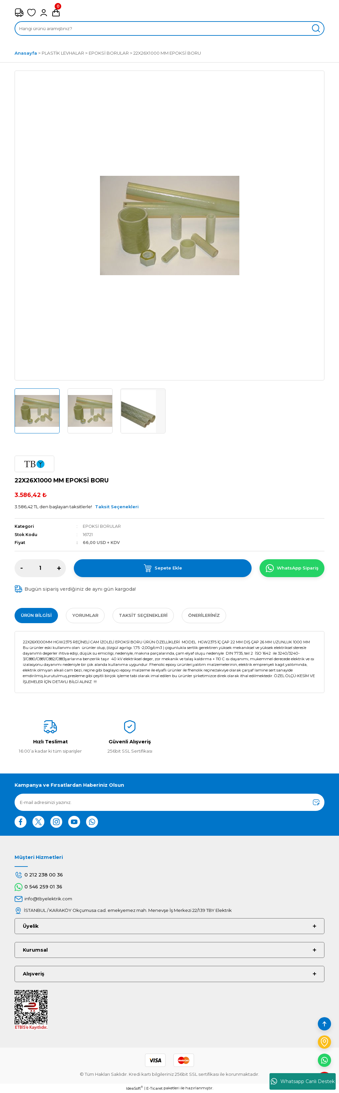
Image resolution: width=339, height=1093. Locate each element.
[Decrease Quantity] (21, 568)
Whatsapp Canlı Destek (303, 1081)
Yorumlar (85, 615)
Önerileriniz (204, 615)
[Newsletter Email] (169, 802)
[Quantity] (40, 568)
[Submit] (316, 802)
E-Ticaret (154, 1088)
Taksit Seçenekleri (117, 506)
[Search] (169, 28)
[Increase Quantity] (59, 568)
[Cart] (56, 12)
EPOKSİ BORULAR (102, 526)
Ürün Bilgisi (36, 615)
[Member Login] (43, 12)
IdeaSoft (134, 1088)
